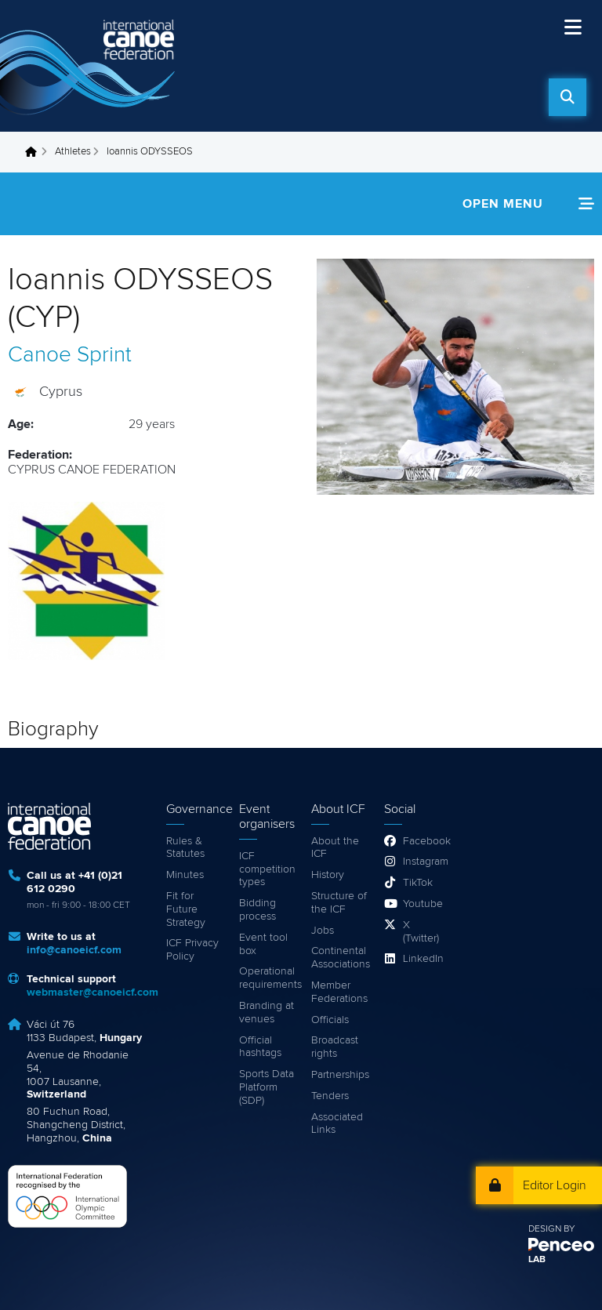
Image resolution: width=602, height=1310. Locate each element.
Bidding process (257, 910)
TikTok (418, 882)
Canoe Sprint (70, 355)
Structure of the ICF (339, 903)
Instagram (422, 861)
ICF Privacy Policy (192, 950)
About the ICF (335, 848)
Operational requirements (267, 978)
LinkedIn (422, 958)
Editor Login (554, 1185)
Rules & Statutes (185, 848)
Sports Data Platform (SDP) (266, 1087)
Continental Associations (339, 957)
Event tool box (263, 944)
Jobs (322, 930)
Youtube (422, 903)
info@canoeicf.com (74, 950)
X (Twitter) (421, 932)
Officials (330, 1019)
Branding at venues (266, 1012)
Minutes (185, 874)
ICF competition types (267, 869)
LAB (537, 1260)
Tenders (330, 1095)
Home (35, 152)
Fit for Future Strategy (185, 909)
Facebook (422, 841)
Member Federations (339, 992)
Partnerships (339, 1074)
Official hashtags (260, 1047)
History (327, 874)
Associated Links (337, 1124)
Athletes (73, 152)
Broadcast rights (334, 1047)
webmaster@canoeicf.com (92, 992)
